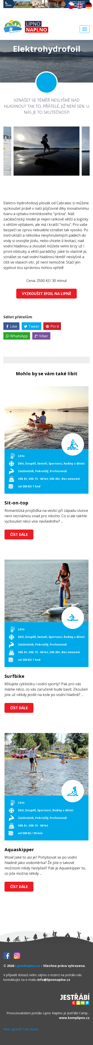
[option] (46, 151)
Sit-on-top (16, 502)
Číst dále (19, 534)
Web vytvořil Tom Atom (20, 1029)
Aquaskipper (19, 849)
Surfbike (14, 676)
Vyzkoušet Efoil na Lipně (46, 293)
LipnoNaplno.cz (27, 966)
